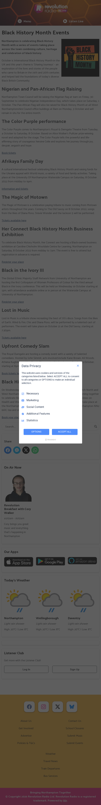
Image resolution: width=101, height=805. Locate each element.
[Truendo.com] (50, 439)
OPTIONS (36, 432)
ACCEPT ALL (64, 432)
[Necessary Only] (78, 365)
